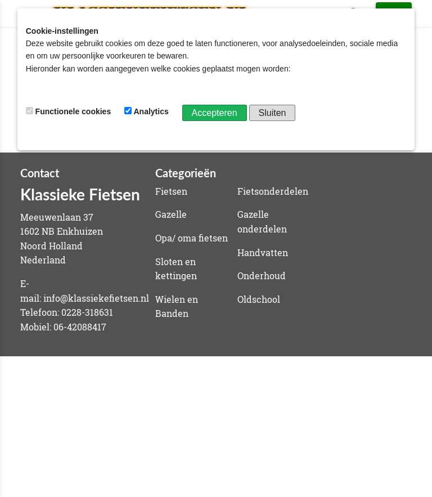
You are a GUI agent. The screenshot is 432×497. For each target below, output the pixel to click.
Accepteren (214, 113)
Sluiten (272, 113)
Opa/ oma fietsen (191, 238)
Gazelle (171, 214)
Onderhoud (261, 275)
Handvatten (262, 252)
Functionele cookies (69, 111)
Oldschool (258, 299)
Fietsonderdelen (272, 191)
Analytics (147, 111)
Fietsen (171, 191)
